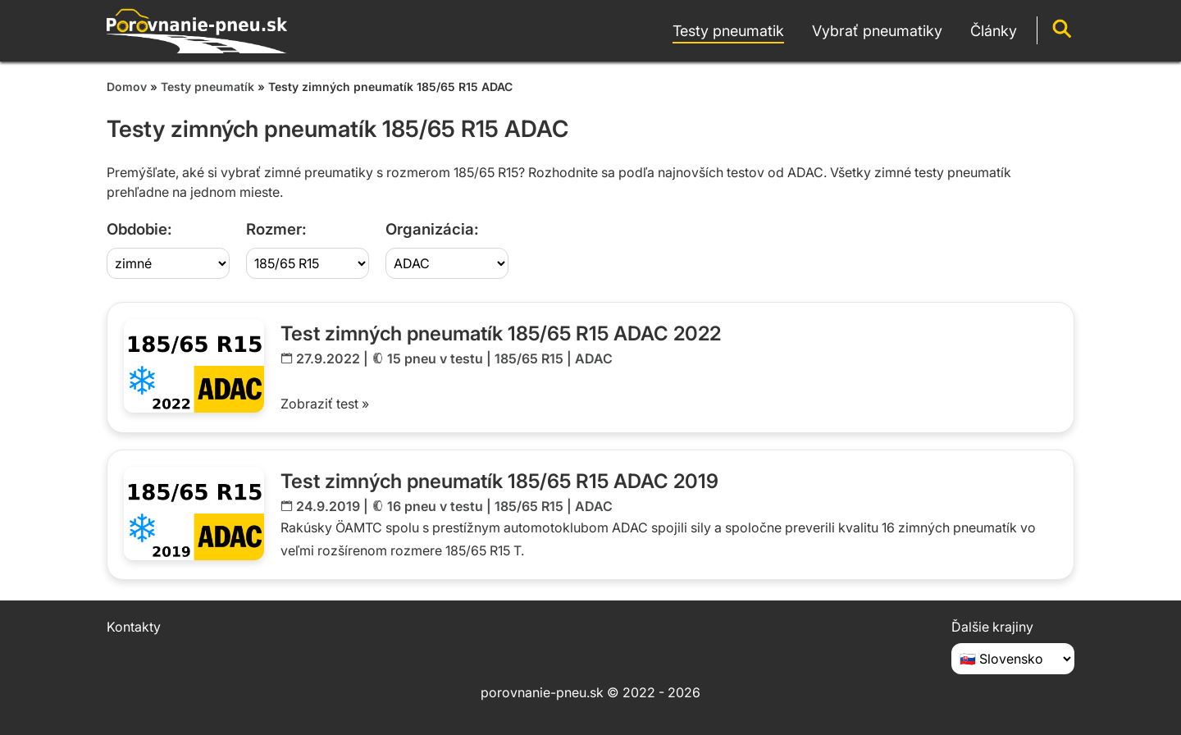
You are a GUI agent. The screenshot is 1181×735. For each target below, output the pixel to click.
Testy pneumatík (207, 87)
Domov (127, 87)
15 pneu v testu (435, 358)
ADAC (594, 358)
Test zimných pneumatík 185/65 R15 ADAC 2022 (500, 333)
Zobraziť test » (324, 403)
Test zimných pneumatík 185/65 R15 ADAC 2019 (499, 481)
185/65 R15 (529, 358)
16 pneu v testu (435, 506)
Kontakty (134, 627)
